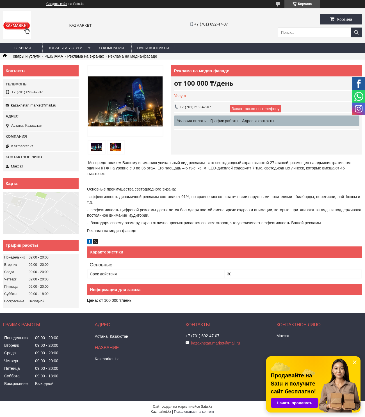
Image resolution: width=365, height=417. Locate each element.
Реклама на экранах (85, 56)
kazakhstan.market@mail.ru (33, 105)
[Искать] (356, 32)
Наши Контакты (153, 48)
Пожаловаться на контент (194, 412)
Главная (22, 48)
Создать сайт (56, 4)
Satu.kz (206, 407)
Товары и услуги (65, 48)
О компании (111, 48)
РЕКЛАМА (54, 56)
